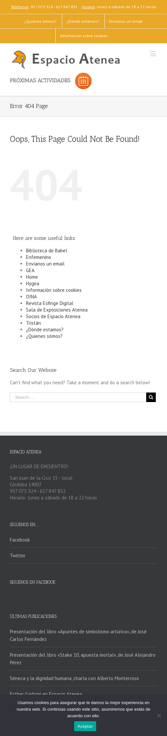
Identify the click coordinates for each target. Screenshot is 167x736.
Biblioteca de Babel (46, 250)
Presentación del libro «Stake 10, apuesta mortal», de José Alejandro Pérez (82, 659)
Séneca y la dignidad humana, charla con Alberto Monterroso (74, 678)
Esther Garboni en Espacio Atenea (46, 694)
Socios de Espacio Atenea (53, 316)
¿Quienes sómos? (44, 336)
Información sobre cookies (54, 290)
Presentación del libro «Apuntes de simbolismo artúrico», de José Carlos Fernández (78, 635)
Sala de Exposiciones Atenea (57, 310)
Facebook (20, 540)
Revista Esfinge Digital (49, 303)
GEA (30, 270)
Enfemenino (38, 257)
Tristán (33, 323)
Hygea (32, 283)
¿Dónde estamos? (45, 329)
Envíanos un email (45, 264)
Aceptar (85, 726)
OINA (31, 296)
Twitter (17, 555)
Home (32, 277)
